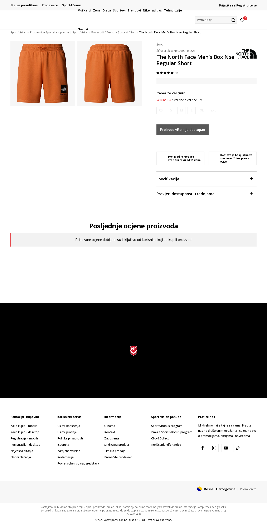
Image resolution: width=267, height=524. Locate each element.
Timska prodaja (114, 451)
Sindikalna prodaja (116, 445)
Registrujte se (246, 5)
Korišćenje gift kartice (166, 445)
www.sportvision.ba (115, 520)
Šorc (159, 44)
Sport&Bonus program (167, 426)
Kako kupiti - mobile (23, 426)
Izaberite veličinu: (170, 93)
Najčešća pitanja (21, 451)
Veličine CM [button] (194, 100)
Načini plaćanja (20, 457)
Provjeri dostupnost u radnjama (204, 193)
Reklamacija (65, 457)
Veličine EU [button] (163, 100)
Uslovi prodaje (67, 432)
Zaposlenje (111, 438)
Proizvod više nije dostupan (182, 129)
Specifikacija (204, 178)
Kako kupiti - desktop (24, 432)
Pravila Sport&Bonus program (171, 432)
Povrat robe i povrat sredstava (78, 463)
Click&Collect (160, 438)
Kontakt (109, 432)
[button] (216, 20)
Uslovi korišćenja (68, 426)
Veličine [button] (179, 100)
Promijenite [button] (248, 489)
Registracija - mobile (24, 438)
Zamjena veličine (68, 451)
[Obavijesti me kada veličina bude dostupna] (160, 110)
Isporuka (63, 445)
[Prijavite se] (242, 20)
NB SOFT (142, 520)
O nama (109, 426)
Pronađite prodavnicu (119, 457)
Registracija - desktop (25, 445)
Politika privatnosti (70, 438)
